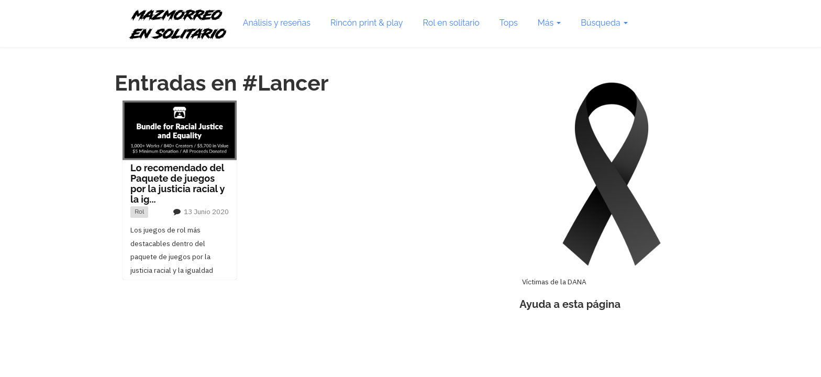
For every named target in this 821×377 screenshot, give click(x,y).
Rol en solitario (451, 23)
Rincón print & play (366, 23)
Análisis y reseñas (276, 23)
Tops (509, 23)
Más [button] (549, 23)
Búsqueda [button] (604, 23)
